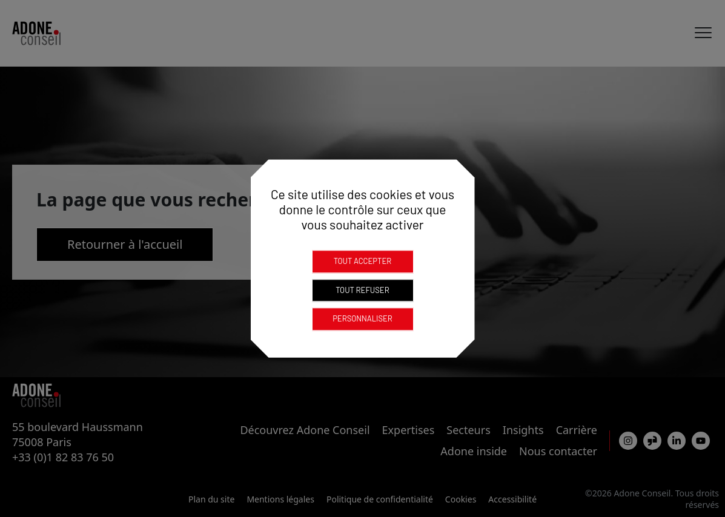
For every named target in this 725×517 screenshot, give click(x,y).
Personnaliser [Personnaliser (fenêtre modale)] (362, 318)
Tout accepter (363, 261)
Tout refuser (362, 290)
